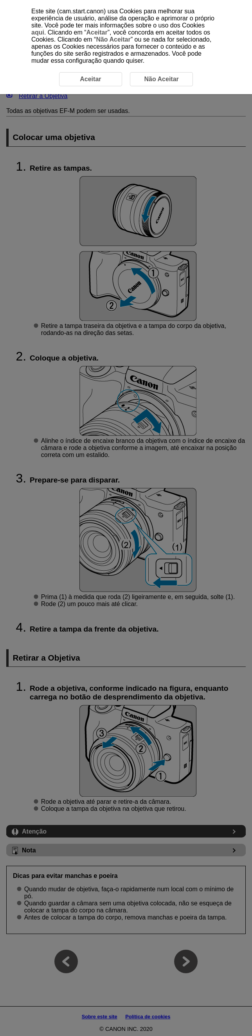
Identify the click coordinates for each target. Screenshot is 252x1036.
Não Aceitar (113, 39)
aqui (37, 32)
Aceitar (96, 32)
